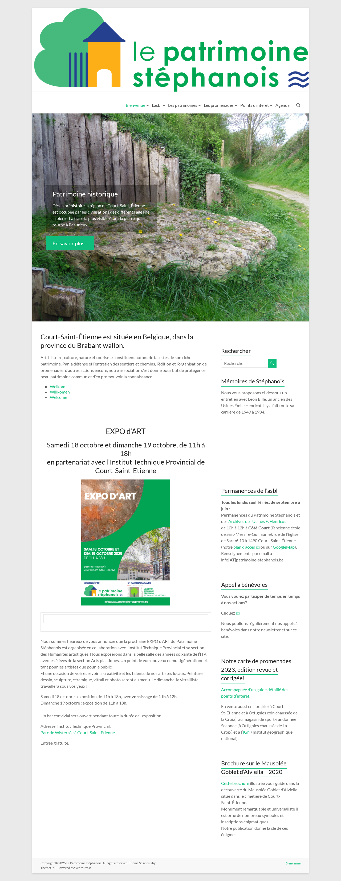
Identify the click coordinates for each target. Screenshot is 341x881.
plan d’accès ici (246, 546)
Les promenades (219, 105)
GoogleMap (284, 546)
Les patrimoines (182, 105)
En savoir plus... (70, 243)
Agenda (282, 105)
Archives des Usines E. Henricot (257, 521)
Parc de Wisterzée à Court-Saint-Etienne (77, 732)
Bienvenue (135, 105)
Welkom (57, 386)
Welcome (58, 397)
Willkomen (60, 391)
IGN (246, 731)
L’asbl (156, 105)
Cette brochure (235, 783)
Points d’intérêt (254, 105)
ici (238, 612)
